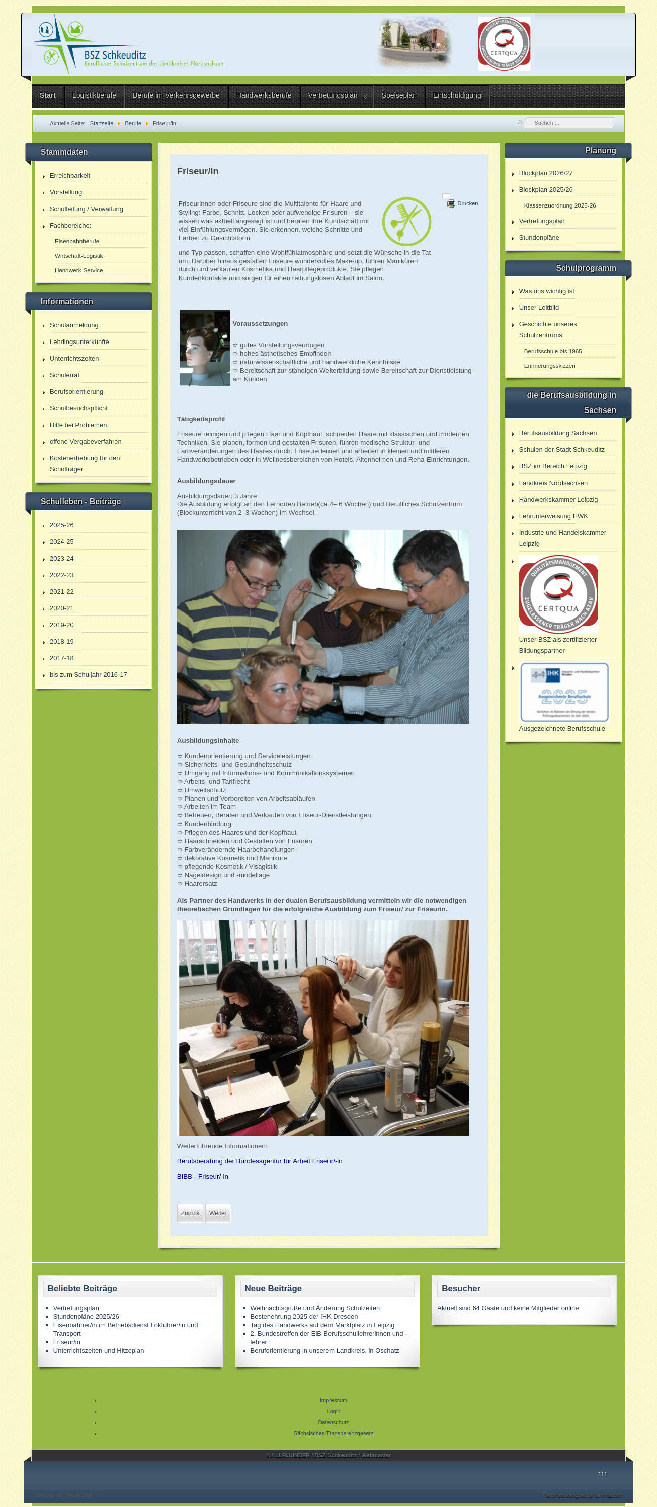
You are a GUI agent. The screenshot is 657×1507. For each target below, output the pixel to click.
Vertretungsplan (333, 95)
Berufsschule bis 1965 (553, 351)
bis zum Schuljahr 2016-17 (88, 674)
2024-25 (62, 541)
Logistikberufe (94, 95)
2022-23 (62, 575)
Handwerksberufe (264, 95)
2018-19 (62, 641)
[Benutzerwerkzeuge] (446, 196)
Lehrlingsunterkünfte (79, 342)
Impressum (333, 1400)
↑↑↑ (603, 1473)
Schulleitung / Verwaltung (86, 209)
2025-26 (62, 525)
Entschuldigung (457, 95)
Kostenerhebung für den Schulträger (85, 463)
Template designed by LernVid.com (583, 1495)
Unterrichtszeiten (74, 358)
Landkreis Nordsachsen (553, 483)
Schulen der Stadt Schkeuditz (562, 449)
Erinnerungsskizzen (550, 365)
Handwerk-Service (79, 270)
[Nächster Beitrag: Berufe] (217, 1213)
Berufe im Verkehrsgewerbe (176, 95)
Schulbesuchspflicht (79, 408)
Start (48, 95)
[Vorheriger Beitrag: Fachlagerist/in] (190, 1213)
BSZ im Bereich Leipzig (553, 466)
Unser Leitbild (539, 307)
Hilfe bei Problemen (78, 425)
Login (334, 1411)
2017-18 (62, 658)
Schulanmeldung (74, 325)
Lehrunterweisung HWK (553, 516)
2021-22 (62, 591)
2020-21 (62, 608)
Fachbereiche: (70, 225)
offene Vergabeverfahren (86, 441)
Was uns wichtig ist (546, 291)
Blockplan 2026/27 (546, 173)
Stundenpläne (539, 237)
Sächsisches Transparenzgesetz (333, 1433)
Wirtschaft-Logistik (79, 255)
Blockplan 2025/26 (546, 189)
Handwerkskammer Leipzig (558, 499)
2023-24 (62, 558)
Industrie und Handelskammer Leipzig (562, 538)
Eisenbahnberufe (77, 241)
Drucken (467, 203)
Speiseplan (399, 95)
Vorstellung (66, 192)
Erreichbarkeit (70, 175)
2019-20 (62, 625)
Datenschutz (333, 1422)
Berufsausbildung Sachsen (558, 433)
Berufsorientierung (76, 391)
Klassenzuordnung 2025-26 (560, 205)
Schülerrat (64, 375)
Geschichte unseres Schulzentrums (548, 329)
